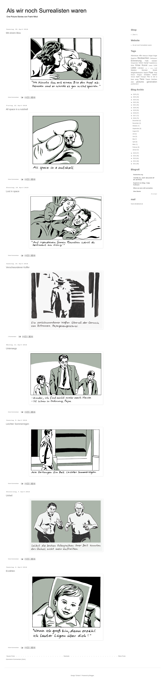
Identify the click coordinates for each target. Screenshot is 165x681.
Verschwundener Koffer (18, 267)
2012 (134, 161)
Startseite (66, 656)
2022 (134, 102)
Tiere (142, 79)
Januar (134, 150)
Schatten (147, 75)
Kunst (144, 65)
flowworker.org (138, 174)
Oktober (135, 126)
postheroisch (135, 84)
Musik (155, 70)
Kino (132, 65)
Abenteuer (134, 56)
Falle (146, 61)
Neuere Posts (10, 656)
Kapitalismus (153, 63)
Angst (150, 56)
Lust (155, 68)
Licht (155, 65)
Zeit (132, 82)
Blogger (91, 675)
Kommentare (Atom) (19, 659)
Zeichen (154, 79)
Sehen (154, 75)
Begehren (134, 58)
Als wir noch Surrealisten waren (142, 45)
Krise (137, 65)
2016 (134, 118)
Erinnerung (136, 60)
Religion (139, 75)
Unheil (9, 495)
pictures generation (146, 82)
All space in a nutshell (17, 109)
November (135, 123)
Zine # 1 (135, 34)
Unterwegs (11, 348)
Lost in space (12, 191)
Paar (151, 72)
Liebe (133, 68)
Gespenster (134, 63)
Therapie (143, 77)
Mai (133, 139)
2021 (134, 105)
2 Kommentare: (12, 336)
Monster (145, 70)
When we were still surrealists (143, 188)
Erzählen (10, 571)
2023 (134, 100)
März (134, 144)
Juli (133, 134)
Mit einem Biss (13, 33)
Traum (148, 79)
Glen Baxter (137, 191)
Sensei (133, 77)
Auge (155, 56)
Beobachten (143, 58)
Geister (154, 61)
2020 (134, 107)
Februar (135, 147)
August (134, 131)
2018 (134, 113)
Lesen (150, 65)
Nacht (146, 73)
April (134, 142)
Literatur (141, 68)
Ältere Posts (122, 656)
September (136, 128)
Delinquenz (153, 58)
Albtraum (145, 56)
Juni (133, 136)
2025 (134, 94)
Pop (155, 73)
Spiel (138, 77)
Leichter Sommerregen (17, 424)
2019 (134, 110)
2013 (134, 158)
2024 (134, 97)
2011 (134, 164)
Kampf (146, 63)
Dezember (135, 120)
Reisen (133, 75)
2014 (134, 156)
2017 (134, 115)
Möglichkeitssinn (137, 73)
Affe (140, 56)
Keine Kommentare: (13, 97)
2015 (134, 153)
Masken (134, 70)
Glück (141, 63)
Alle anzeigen (154, 193)
